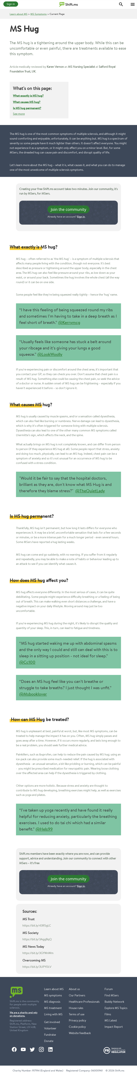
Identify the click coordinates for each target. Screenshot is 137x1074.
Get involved (52, 1022)
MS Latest (111, 1020)
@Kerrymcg (69, 322)
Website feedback (80, 1033)
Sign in (11, 4)
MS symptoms (53, 995)
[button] (132, 4)
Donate (48, 1041)
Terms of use (76, 1014)
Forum (109, 989)
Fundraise (50, 1034)
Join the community (68, 209)
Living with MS (53, 1014)
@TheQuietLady (90, 491)
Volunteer (50, 1028)
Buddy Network (114, 1001)
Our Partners (77, 995)
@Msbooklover (33, 694)
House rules (76, 1008)
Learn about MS (18, 14)
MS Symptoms (38, 14)
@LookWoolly (49, 354)
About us (74, 989)
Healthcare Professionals (84, 1001)
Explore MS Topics (116, 1008)
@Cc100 (27, 662)
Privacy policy (77, 1020)
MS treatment (53, 1008)
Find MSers (112, 995)
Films (108, 1014)
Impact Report (114, 1027)
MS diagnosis (52, 1001)
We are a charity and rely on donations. (23, 1014)
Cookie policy (77, 1027)
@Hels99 (44, 829)
